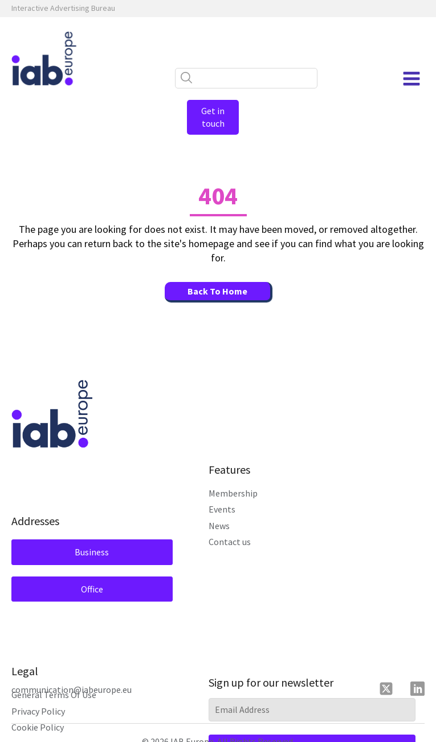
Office (81, 576)
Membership (233, 480)
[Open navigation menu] (411, 78)
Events (222, 496)
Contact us (230, 529)
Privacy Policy (38, 698)
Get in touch (218, 110)
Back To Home (217, 278)
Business (81, 539)
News (219, 512)
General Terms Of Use (53, 682)
